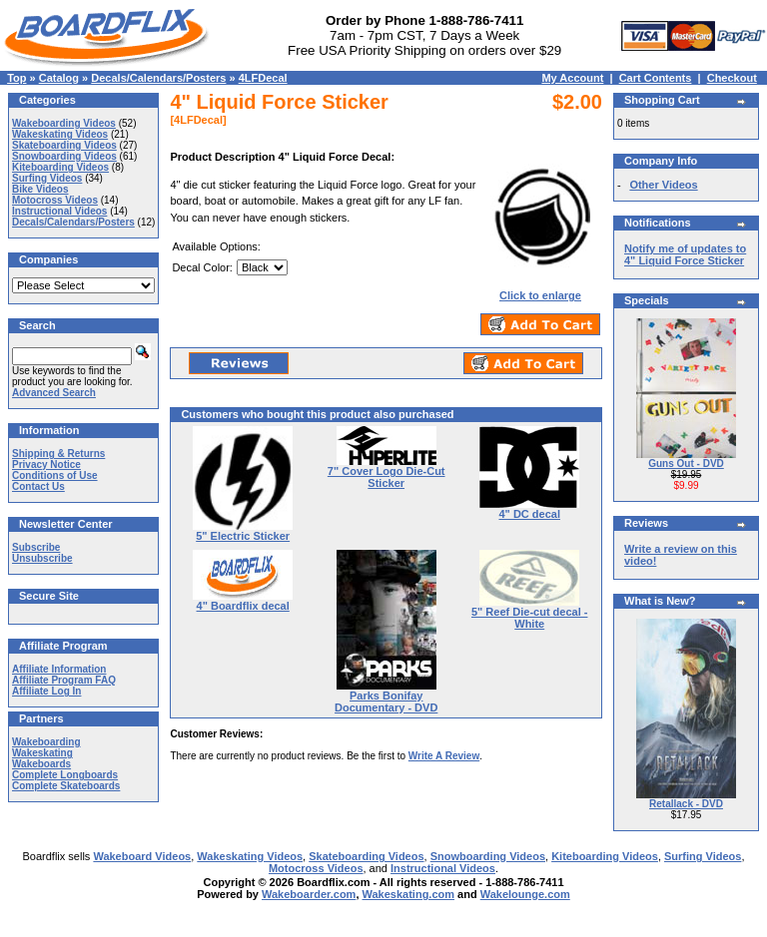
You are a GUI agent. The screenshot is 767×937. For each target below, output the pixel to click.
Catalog (59, 78)
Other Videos (663, 185)
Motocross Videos (55, 200)
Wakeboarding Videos (64, 123)
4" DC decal (529, 514)
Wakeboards (41, 763)
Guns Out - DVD (686, 463)
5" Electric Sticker (243, 536)
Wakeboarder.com (309, 894)
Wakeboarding (46, 741)
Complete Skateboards (66, 785)
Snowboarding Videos (64, 156)
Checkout (732, 78)
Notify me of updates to (685, 254)
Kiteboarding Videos (60, 167)
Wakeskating (42, 752)
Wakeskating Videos (60, 134)
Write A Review (443, 755)
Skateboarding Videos (64, 145)
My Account (572, 78)
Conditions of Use (55, 475)
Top (16, 78)
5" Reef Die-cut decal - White (529, 618)
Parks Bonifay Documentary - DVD (386, 701)
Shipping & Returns (58, 453)
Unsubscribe (42, 558)
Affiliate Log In (46, 691)
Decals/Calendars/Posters (158, 78)
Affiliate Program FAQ (64, 680)
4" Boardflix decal (243, 606)
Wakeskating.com (409, 894)
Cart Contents (655, 78)
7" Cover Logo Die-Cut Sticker (386, 477)
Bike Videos (40, 189)
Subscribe (36, 547)
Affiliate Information (59, 669)
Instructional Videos (59, 211)
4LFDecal (263, 78)
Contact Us (38, 486)
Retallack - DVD (686, 803)
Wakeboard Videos (142, 856)
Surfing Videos (47, 178)
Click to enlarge (540, 290)
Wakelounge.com (525, 894)
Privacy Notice (46, 464)
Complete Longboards (65, 774)
